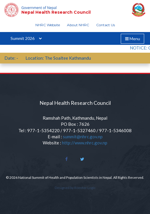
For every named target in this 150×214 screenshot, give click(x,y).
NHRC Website (47, 25)
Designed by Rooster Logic (75, 187)
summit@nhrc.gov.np (83, 136)
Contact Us (105, 25)
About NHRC (78, 25)
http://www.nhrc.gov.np (84, 142)
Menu (134, 40)
